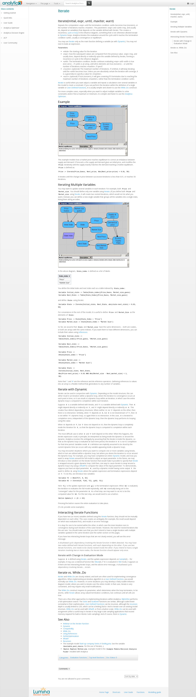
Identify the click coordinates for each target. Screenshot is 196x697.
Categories (63, 657)
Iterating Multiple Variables (181, 26)
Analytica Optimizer (11, 28)
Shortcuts (116, 692)
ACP (5, 38)
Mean (97, 562)
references (83, 332)
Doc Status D (111, 657)
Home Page (104, 692)
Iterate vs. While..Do (178, 47)
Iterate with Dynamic (178, 31)
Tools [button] (57, 3)
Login (190, 3)
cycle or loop (73, 32)
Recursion (67, 641)
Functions (140, 692)
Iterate (71, 41)
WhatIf (82, 466)
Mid (119, 562)
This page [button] (45, 3)
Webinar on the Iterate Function (76, 623)
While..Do (125, 87)
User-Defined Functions (76, 87)
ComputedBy (68, 628)
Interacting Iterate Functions (181, 36)
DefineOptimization (71, 636)
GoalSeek (95, 601)
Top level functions (96, 657)
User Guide (8, 23)
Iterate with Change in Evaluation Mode (183, 42)
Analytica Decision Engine (14, 33)
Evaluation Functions (78, 657)
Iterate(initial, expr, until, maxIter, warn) (180, 15)
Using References (70, 633)
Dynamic (63, 35)
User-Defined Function (114, 579)
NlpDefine (126, 599)
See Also (174, 52)
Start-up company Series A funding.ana (95, 643)
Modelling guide (154, 692)
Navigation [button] (31, 3)
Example (173, 21)
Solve (85, 601)
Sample (122, 559)
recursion (133, 604)
